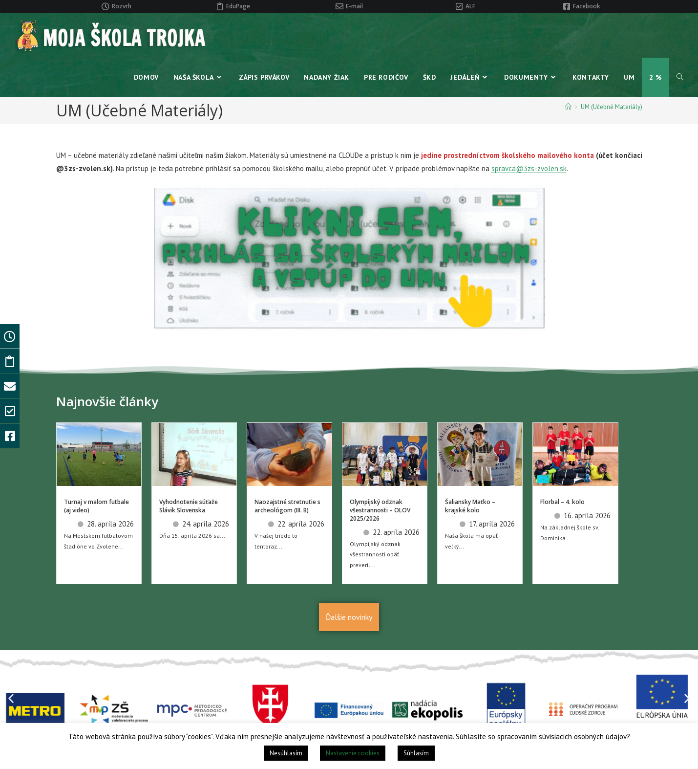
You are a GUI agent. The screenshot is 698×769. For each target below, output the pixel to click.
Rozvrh (121, 6)
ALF (470, 6)
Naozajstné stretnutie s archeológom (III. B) (287, 506)
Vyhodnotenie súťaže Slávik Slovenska (188, 506)
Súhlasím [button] (416, 753)
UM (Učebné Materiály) (611, 107)
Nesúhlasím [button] (286, 753)
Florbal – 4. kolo (562, 502)
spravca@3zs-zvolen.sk (529, 168)
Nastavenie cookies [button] (353, 753)
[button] (11, 698)
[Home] (568, 107)
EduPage (238, 6)
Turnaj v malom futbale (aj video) (96, 506)
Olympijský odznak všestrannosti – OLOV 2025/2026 (380, 510)
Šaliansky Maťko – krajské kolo (470, 506)
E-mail (354, 6)
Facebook (586, 6)
